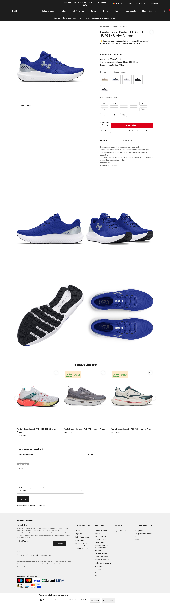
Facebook (122, 531)
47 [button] (114, 115)
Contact (77, 531)
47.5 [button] (123, 115)
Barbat (22, 555)
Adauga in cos (132, 125)
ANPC (97, 573)
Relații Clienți (79, 540)
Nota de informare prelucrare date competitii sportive (81, 546)
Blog (137, 539)
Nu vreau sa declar (46, 555)
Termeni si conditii (101, 531)
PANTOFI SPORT (121, 26)
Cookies (98, 569)
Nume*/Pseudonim (26, 454)
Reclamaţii (98, 566)
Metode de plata (101, 553)
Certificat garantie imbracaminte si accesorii (101, 547)
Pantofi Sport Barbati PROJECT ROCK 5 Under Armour (37, 430)
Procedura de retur (101, 560)
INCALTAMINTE (106, 26)
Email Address (24, 541)
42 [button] (134, 103)
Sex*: (18, 552)
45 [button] (134, 109)
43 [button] (104, 109)
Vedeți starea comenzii (103, 563)
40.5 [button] (114, 103)
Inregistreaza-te (141, 4)
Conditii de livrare (101, 557)
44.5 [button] (123, 109)
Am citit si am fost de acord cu (44, 564)
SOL (96, 576)
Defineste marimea (82, 537)
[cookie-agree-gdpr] (108, 600)
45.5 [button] (143, 109)
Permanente (59, 600)
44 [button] (114, 109)
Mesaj (21, 468)
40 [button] (104, 103)
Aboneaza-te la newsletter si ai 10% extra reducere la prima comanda (84, 18)
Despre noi (139, 531)
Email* (90, 454)
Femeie (32, 555)
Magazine (78, 534)
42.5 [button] (143, 103)
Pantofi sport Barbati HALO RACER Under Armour (85, 429)
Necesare (46, 600)
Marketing (84, 600)
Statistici (72, 600)
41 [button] (124, 103)
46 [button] (104, 115)
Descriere (105, 140)
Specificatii (126, 140)
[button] (151, 43)
